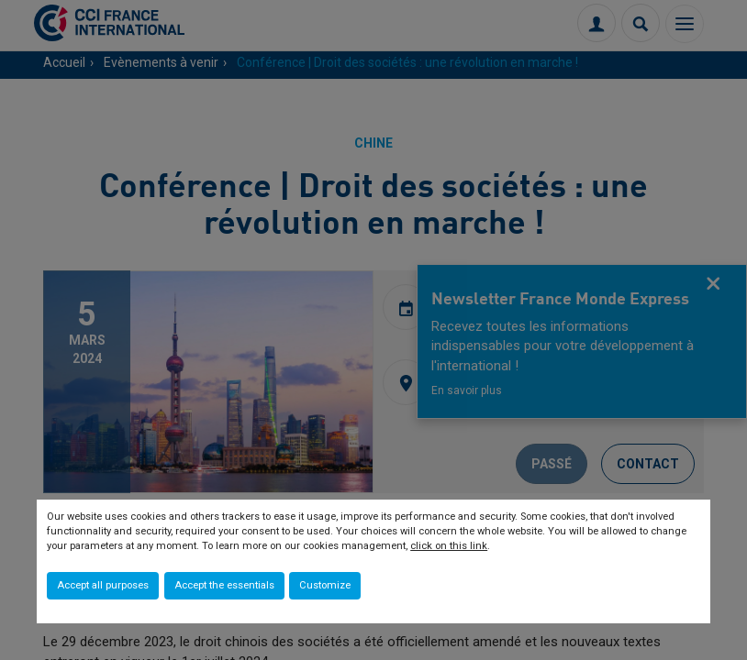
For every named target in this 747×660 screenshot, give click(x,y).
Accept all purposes (103, 585)
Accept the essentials (224, 585)
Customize (325, 585)
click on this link (448, 546)
